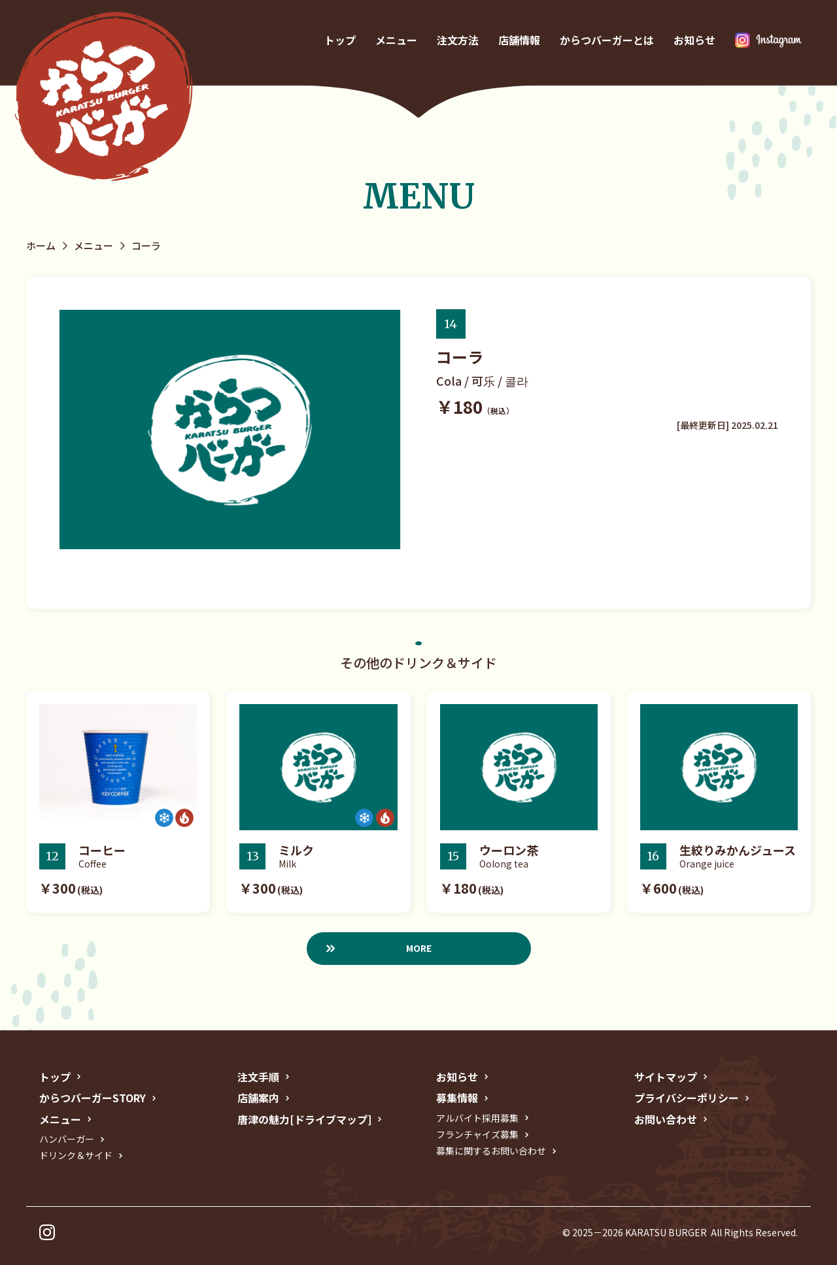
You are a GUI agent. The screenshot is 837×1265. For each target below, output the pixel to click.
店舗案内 (258, 1097)
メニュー (396, 40)
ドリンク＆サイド (75, 1155)
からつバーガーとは (607, 40)
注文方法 (458, 40)
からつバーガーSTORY (92, 1097)
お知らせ (694, 40)
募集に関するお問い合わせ (491, 1150)
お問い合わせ (665, 1119)
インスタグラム (768, 40)
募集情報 (457, 1097)
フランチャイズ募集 (477, 1134)
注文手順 (258, 1077)
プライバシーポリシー (686, 1097)
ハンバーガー (66, 1138)
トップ (340, 40)
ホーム (41, 245)
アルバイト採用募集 (477, 1117)
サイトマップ (665, 1077)
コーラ (146, 245)
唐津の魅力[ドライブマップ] (304, 1119)
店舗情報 (519, 40)
